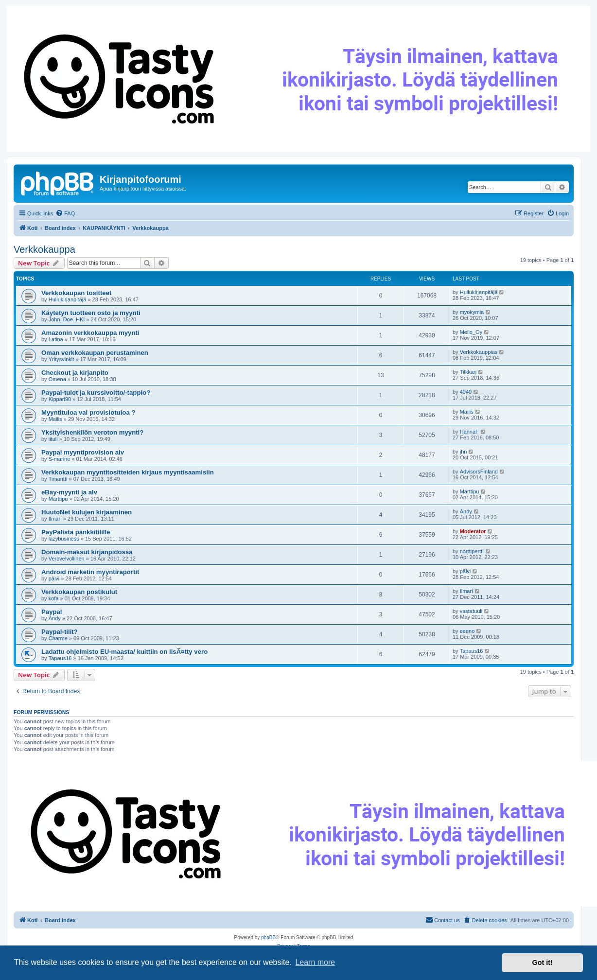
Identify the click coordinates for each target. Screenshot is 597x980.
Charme (58, 638)
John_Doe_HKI (67, 319)
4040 (466, 392)
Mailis (55, 419)
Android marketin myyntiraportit (90, 572)
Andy (466, 511)
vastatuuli (471, 611)
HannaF (469, 432)
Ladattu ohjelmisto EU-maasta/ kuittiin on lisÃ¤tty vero (124, 651)
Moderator (473, 531)
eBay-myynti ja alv (69, 492)
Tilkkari (468, 372)
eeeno (467, 631)
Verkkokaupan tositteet (76, 293)
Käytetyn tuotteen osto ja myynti (90, 312)
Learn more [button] (315, 962)
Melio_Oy (471, 332)
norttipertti (472, 551)
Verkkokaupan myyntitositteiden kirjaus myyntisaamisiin (127, 472)
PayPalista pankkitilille (75, 532)
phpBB (268, 937)
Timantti (58, 479)
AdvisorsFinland (479, 471)
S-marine (59, 459)
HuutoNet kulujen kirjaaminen (86, 512)
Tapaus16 (60, 658)
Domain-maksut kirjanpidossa (87, 552)
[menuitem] (65, 213)
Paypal (51, 611)
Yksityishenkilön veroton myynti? (92, 432)
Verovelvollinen (67, 558)
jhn (463, 452)
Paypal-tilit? (59, 631)
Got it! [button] (542, 962)
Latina (56, 339)
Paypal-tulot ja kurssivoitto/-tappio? (95, 392)
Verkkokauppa (44, 249)
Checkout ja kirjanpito (74, 372)
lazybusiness (64, 539)
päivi (54, 578)
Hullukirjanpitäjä (68, 299)
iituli (53, 439)
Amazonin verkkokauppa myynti (90, 332)
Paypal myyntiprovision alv (82, 452)
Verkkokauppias (479, 352)
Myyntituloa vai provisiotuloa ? (88, 412)
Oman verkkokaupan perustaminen (94, 352)
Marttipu (58, 499)
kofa (54, 598)
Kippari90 (60, 399)
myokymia (472, 312)
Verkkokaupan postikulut (79, 591)
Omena (57, 379)
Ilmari (55, 519)
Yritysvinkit (61, 359)
